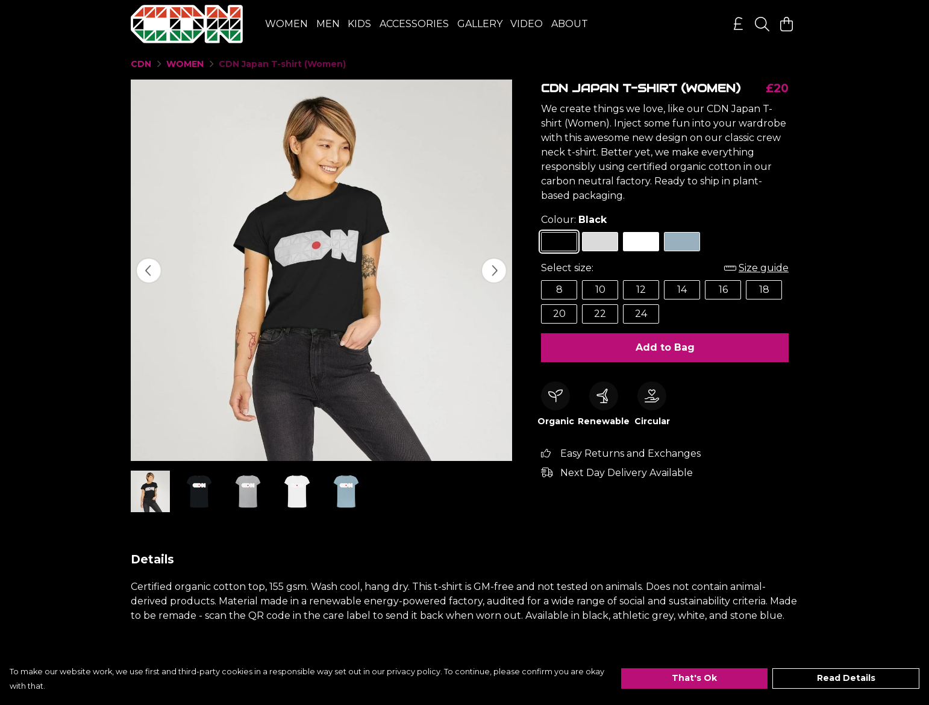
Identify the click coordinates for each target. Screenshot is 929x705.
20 (559, 313)
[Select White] (641, 241)
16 (723, 289)
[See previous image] (149, 270)
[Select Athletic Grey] (600, 241)
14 (682, 289)
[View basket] (786, 24)
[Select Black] (559, 241)
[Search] (762, 24)
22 (600, 313)
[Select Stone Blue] (682, 241)
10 (600, 289)
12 (641, 289)
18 (764, 289)
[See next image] (494, 270)
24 (641, 313)
